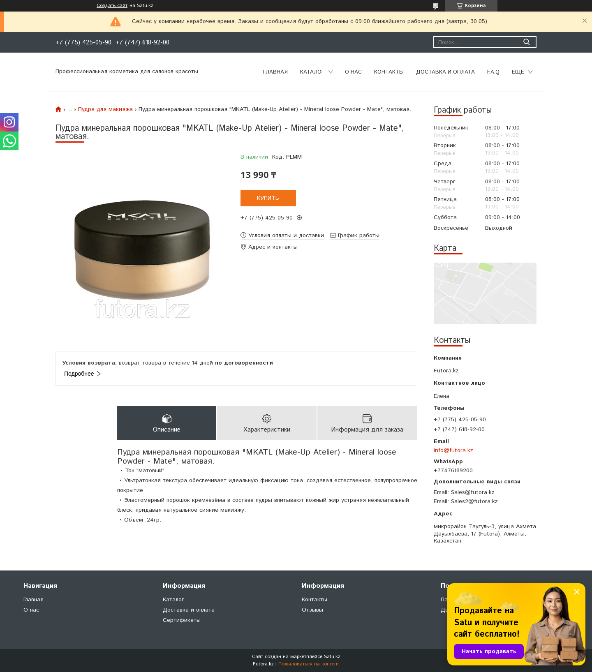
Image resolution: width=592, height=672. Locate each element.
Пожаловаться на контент (308, 663)
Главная (275, 72)
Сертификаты (182, 620)
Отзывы (312, 610)
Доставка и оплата (445, 72)
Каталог (312, 72)
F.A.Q (493, 72)
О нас (353, 72)
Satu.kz (332, 656)
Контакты (389, 72)
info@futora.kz (453, 450)
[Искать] (526, 42)
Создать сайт (112, 6)
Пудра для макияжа (105, 109)
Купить (268, 198)
